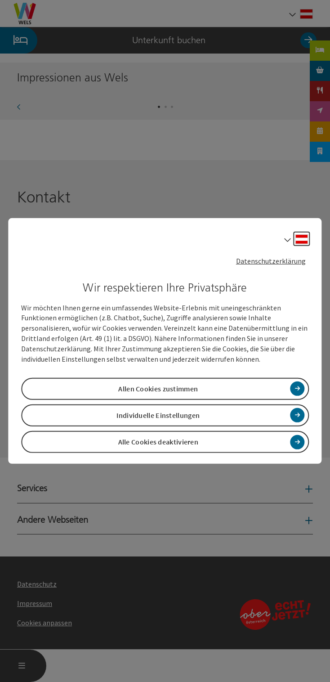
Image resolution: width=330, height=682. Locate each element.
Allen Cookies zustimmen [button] (158, 388)
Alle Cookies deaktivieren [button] (158, 441)
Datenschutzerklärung (271, 260)
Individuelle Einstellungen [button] (158, 415)
